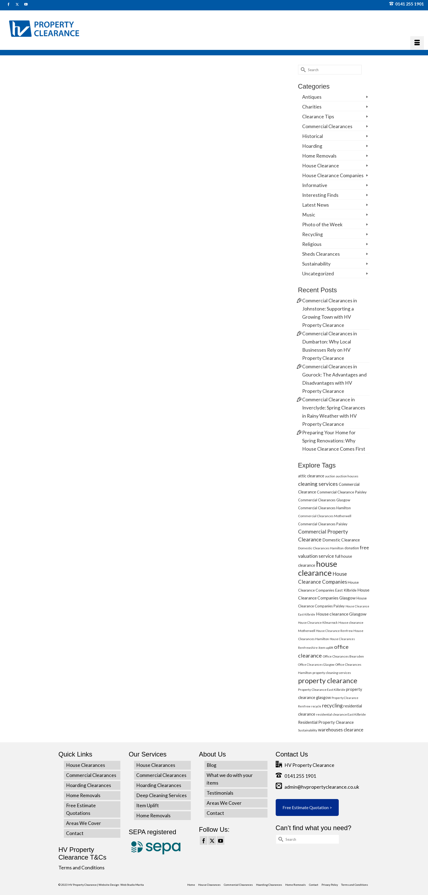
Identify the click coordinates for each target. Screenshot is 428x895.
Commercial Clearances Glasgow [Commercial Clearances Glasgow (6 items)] (324, 500)
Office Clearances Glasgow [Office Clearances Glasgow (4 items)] (316, 664)
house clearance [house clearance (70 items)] (317, 568)
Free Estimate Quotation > (307, 807)
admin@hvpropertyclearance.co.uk (317, 787)
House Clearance (320, 165)
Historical (312, 136)
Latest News (315, 205)
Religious (312, 244)
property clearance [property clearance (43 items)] (327, 680)
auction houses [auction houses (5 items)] (347, 476)
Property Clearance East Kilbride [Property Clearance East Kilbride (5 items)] (321, 690)
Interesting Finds (320, 195)
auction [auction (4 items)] (330, 476)
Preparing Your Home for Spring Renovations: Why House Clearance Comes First (333, 441)
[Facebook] (203, 840)
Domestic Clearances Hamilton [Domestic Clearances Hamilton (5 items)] (321, 548)
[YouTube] (220, 840)
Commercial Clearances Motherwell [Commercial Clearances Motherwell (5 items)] (324, 516)
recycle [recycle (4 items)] (316, 706)
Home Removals (319, 156)
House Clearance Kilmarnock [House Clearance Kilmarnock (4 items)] (318, 622)
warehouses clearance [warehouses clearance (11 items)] (340, 730)
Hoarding (312, 146)
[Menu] (417, 43)
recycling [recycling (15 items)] (332, 705)
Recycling (312, 234)
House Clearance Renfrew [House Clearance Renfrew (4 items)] (334, 630)
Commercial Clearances (327, 126)
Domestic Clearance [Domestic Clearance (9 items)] (341, 539)
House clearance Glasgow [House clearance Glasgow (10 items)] (341, 613)
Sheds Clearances (321, 254)
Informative (314, 185)
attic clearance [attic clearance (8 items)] (311, 475)
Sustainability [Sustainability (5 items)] (307, 730)
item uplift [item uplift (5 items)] (326, 648)
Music (308, 215)
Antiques (312, 97)
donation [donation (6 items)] (351, 548)
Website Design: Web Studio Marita (121, 884)
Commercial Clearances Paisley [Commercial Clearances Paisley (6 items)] (322, 524)
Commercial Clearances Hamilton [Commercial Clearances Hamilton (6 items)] (324, 508)
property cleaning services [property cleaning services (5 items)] (332, 673)
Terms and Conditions (81, 867)
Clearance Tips (318, 116)
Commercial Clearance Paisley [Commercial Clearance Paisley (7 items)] (342, 492)
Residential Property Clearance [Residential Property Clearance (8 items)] (326, 722)
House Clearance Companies (333, 175)
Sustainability (316, 264)
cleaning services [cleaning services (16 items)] (318, 484)
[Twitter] (212, 840)
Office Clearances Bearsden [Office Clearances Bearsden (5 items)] (343, 656)
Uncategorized (318, 273)
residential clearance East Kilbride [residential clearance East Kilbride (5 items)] (341, 714)
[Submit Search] (302, 69)
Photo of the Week (322, 224)
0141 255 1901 (406, 3)
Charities (312, 107)
